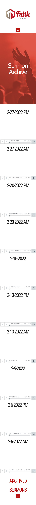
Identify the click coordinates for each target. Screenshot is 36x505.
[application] (18, 142)
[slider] (20, 142)
